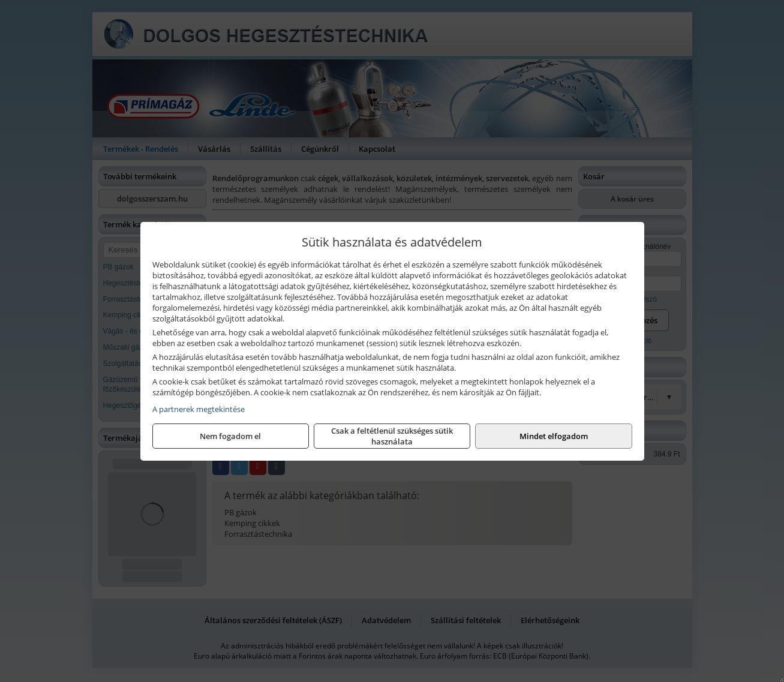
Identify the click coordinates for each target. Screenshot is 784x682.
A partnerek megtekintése (198, 409)
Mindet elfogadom (553, 436)
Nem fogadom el (230, 436)
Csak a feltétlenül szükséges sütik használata (392, 436)
